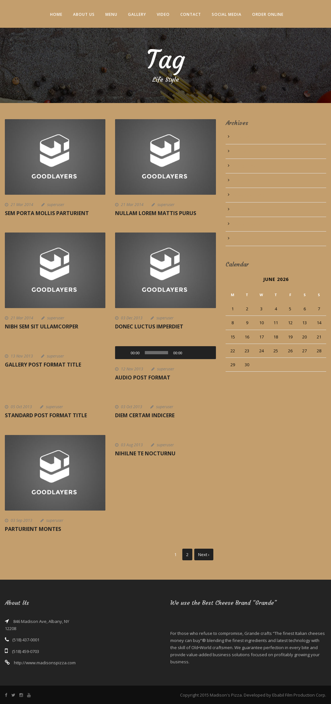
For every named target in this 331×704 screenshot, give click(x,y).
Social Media (226, 14)
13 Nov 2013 (22, 356)
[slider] (156, 352)
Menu (111, 14)
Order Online (267, 14)
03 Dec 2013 (132, 318)
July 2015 (242, 151)
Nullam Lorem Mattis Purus (155, 213)
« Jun (230, 375)
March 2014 (245, 166)
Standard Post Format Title (46, 415)
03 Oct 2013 (131, 406)
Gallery (137, 14)
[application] (165, 352)
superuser (55, 204)
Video (163, 14)
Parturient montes (33, 529)
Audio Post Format (142, 377)
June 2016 (243, 137)
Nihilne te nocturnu (145, 453)
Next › (203, 554)
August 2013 (245, 239)
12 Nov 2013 (132, 369)
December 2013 (249, 180)
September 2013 (250, 224)
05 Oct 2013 (21, 406)
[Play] (123, 352)
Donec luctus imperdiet (149, 326)
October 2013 (247, 209)
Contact (190, 14)
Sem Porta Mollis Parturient (47, 213)
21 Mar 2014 (22, 204)
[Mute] (189, 352)
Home (56, 14)
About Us (84, 14)
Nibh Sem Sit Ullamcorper (41, 326)
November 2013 (249, 195)
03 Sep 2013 (21, 520)
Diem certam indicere (145, 415)
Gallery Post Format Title (43, 364)
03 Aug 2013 (132, 445)
